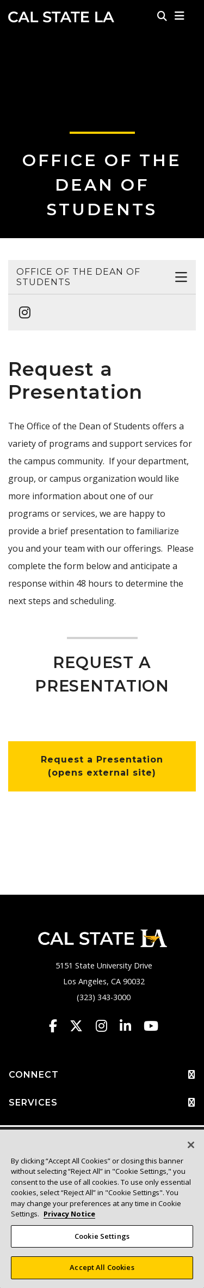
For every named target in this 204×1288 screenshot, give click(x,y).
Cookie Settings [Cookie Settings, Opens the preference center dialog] (102, 1236)
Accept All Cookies (102, 1267)
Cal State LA (61, 16)
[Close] (191, 1145)
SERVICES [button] (102, 1102)
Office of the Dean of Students (102, 185)
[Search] (162, 15)
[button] (180, 15)
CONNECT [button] (102, 1075)
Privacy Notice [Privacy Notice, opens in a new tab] (69, 1214)
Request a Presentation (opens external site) (102, 766)
